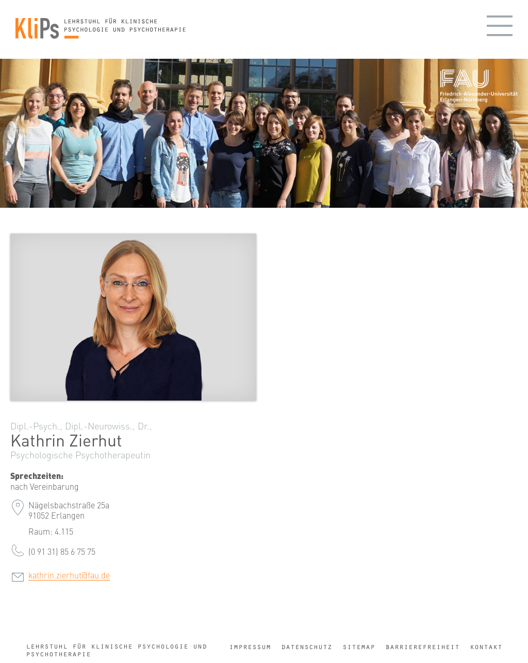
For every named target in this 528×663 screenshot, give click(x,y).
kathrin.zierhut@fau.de (69, 575)
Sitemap (358, 646)
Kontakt (486, 646)
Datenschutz (306, 646)
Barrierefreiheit (422, 646)
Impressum (250, 646)
